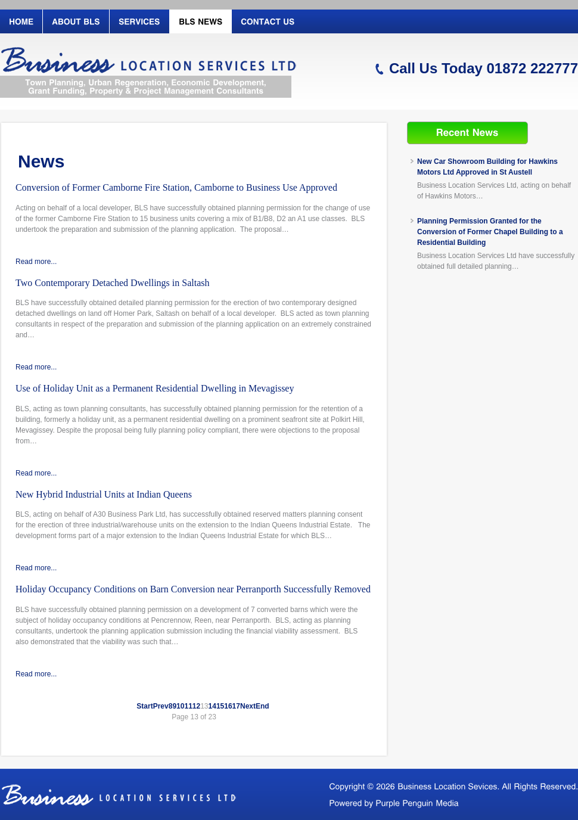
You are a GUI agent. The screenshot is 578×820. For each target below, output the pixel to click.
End (262, 706)
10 (180, 706)
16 (228, 706)
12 (196, 706)
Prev (161, 706)
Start (144, 706)
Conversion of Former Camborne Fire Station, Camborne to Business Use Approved (176, 187)
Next (248, 706)
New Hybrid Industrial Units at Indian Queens (103, 494)
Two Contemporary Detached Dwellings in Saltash (112, 283)
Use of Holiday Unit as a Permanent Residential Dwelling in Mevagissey (154, 388)
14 (212, 706)
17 (236, 706)
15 (220, 706)
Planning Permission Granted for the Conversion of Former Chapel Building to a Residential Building (490, 232)
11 (188, 706)
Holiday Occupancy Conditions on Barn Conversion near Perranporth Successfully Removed (193, 589)
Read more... (36, 261)
